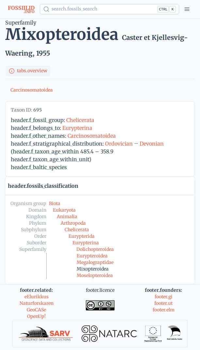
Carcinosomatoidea (31, 90)
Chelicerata (80, 120)
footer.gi (164, 297)
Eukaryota (64, 210)
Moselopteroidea (95, 275)
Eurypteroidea (92, 256)
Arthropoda (73, 223)
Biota (54, 203)
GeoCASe (36, 310)
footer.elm (164, 310)
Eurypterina (77, 128)
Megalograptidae (95, 262)
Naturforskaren (37, 303)
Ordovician (119, 143)
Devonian (152, 143)
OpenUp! (36, 316)
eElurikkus (36, 297)
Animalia (67, 216)
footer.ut (163, 303)
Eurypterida (82, 236)
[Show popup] (109, 9)
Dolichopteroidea (95, 249)
